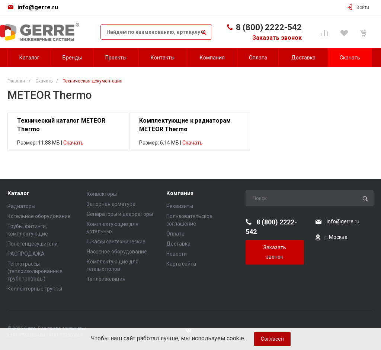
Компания (179, 193)
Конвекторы (102, 194)
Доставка (178, 244)
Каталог (18, 193)
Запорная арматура (111, 204)
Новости (176, 254)
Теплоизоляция (106, 279)
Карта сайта (181, 264)
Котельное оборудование (39, 216)
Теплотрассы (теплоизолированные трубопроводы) (35, 271)
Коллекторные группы (34, 289)
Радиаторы (21, 206)
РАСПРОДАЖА (26, 254)
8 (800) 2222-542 (269, 27)
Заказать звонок (277, 37)
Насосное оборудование (117, 252)
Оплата (175, 234)
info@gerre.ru (37, 7)
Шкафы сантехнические (116, 241)
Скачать (73, 143)
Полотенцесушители (32, 244)
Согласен (272, 339)
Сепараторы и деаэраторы (120, 214)
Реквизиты (179, 206)
